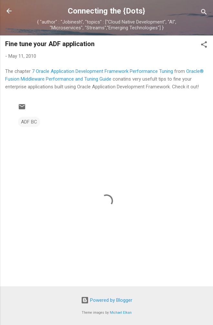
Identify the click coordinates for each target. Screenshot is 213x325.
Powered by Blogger (106, 300)
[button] (204, 46)
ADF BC (29, 122)
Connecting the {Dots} (106, 10)
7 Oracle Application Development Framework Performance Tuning (102, 71)
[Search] (204, 13)
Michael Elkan (121, 312)
